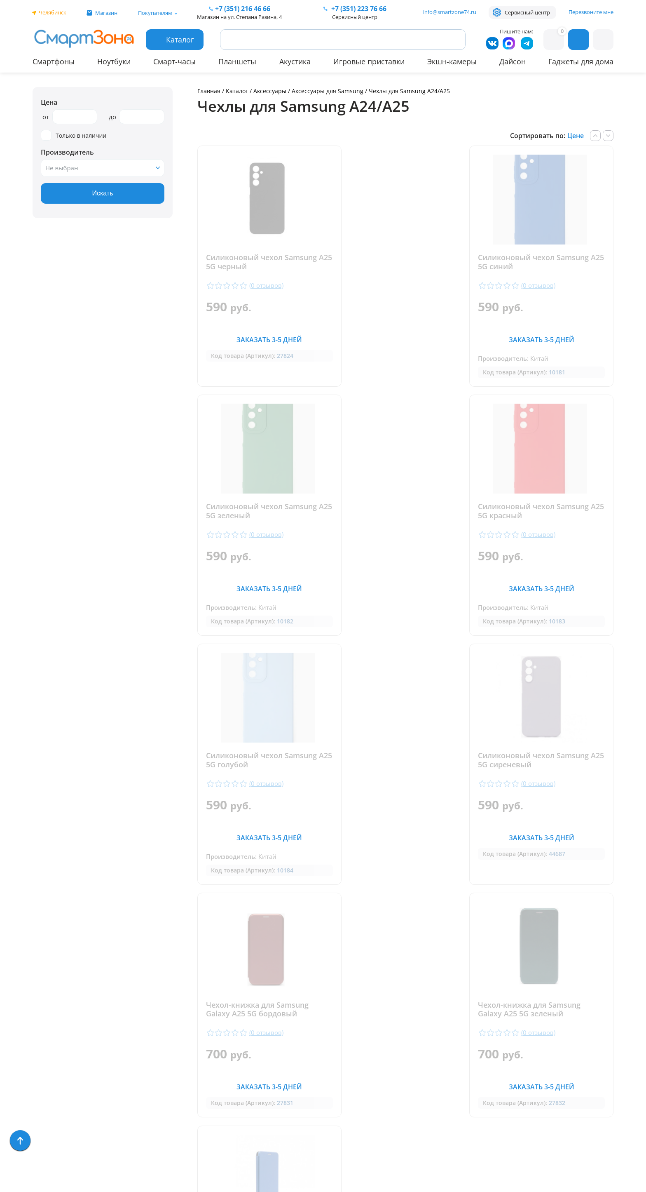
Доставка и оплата (192, 974)
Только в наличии (73, 135)
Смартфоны (54, 61)
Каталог (237, 91)
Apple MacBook (57, 1022)
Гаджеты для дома (580, 61)
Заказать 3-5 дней (264, 339)
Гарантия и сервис (191, 962)
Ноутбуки (114, 61)
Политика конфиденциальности (331, 1088)
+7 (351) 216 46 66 (332, 1000)
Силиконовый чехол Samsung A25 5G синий (402, 262)
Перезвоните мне (591, 12)
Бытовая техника (61, 1034)
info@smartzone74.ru (449, 12)
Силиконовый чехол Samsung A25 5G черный (261, 262)
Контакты (176, 998)
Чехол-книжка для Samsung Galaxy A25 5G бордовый (257, 761)
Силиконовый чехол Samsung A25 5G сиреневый (542, 512)
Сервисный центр (527, 12)
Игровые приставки (369, 61)
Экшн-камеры (452, 61)
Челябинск (52, 12)
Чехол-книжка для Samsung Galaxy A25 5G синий (538, 761)
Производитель (67, 152)
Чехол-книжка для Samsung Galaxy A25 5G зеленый (398, 761)
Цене (575, 135)
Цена (49, 102)
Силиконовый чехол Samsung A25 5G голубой (402, 512)
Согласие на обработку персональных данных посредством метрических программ (340, 1140)
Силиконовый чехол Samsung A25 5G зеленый (542, 262)
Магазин (106, 12)
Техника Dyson (57, 1046)
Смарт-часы (174, 61)
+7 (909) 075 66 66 (332, 1013)
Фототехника (55, 1070)
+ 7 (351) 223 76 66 (570, 1000)
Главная (208, 91)
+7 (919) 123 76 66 (569, 1013)
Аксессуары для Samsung (328, 91)
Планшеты (237, 61)
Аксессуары (269, 91)
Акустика (295, 61)
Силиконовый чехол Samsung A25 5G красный (261, 512)
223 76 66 (358, 8)
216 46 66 (242, 8)
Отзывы (173, 986)
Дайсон (512, 61)
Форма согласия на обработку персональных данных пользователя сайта (338, 1110)
